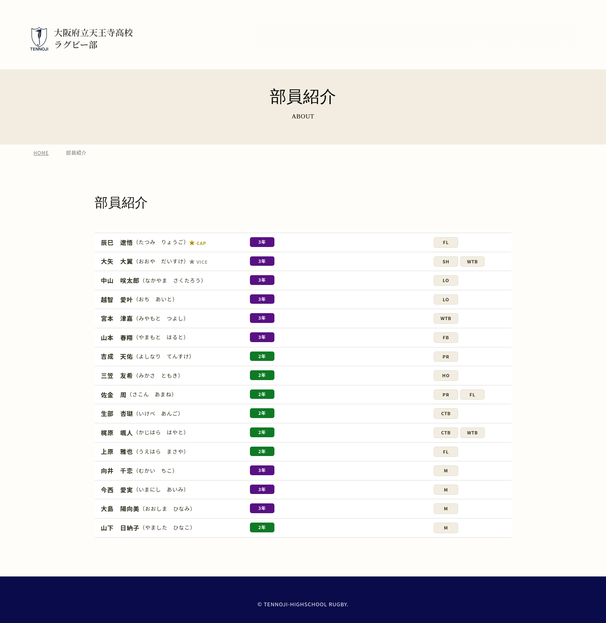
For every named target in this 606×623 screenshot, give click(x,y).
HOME (41, 159)
